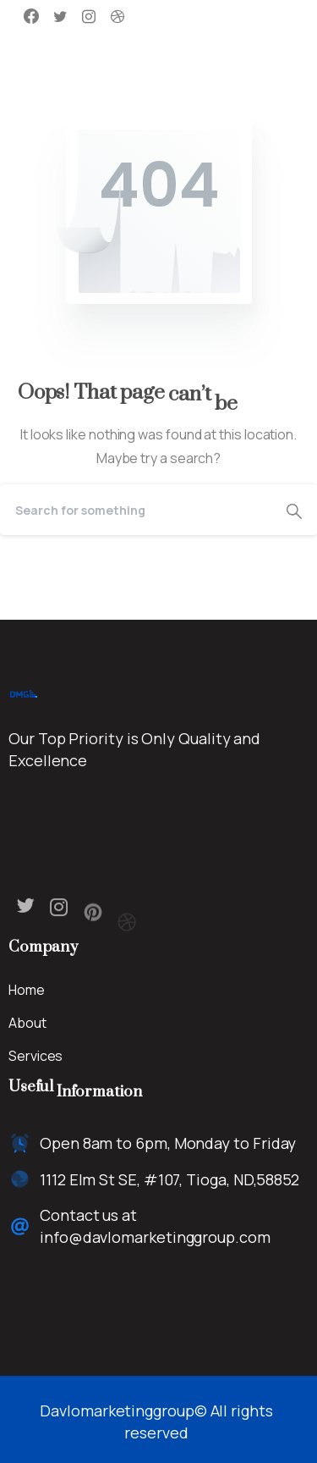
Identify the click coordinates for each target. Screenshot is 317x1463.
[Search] (135, 509)
